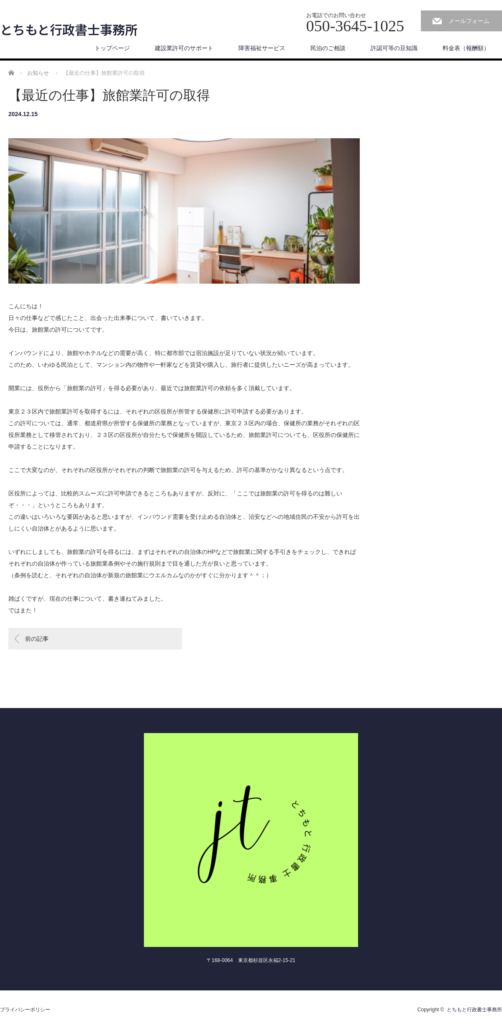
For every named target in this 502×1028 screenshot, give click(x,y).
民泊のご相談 (328, 48)
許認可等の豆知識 (394, 48)
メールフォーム (468, 21)
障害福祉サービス (261, 48)
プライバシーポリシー (25, 1009)
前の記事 (37, 638)
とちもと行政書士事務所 (69, 29)
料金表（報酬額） (466, 48)
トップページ (112, 48)
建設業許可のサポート (184, 48)
